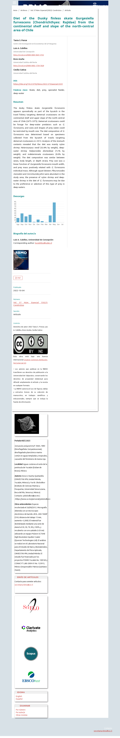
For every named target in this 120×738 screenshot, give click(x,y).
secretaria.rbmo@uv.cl (24, 585)
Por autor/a (20, 712)
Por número (20, 710)
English (19, 696)
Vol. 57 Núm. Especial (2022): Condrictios (46, 10)
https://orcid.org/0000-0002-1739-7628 (28, 66)
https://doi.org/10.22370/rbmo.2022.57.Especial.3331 (38, 84)
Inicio (15, 10)
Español (19, 699)
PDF (19, 278)
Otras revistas (21, 715)
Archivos (24, 10)
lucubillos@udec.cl (43, 243)
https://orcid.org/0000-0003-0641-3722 (28, 55)
